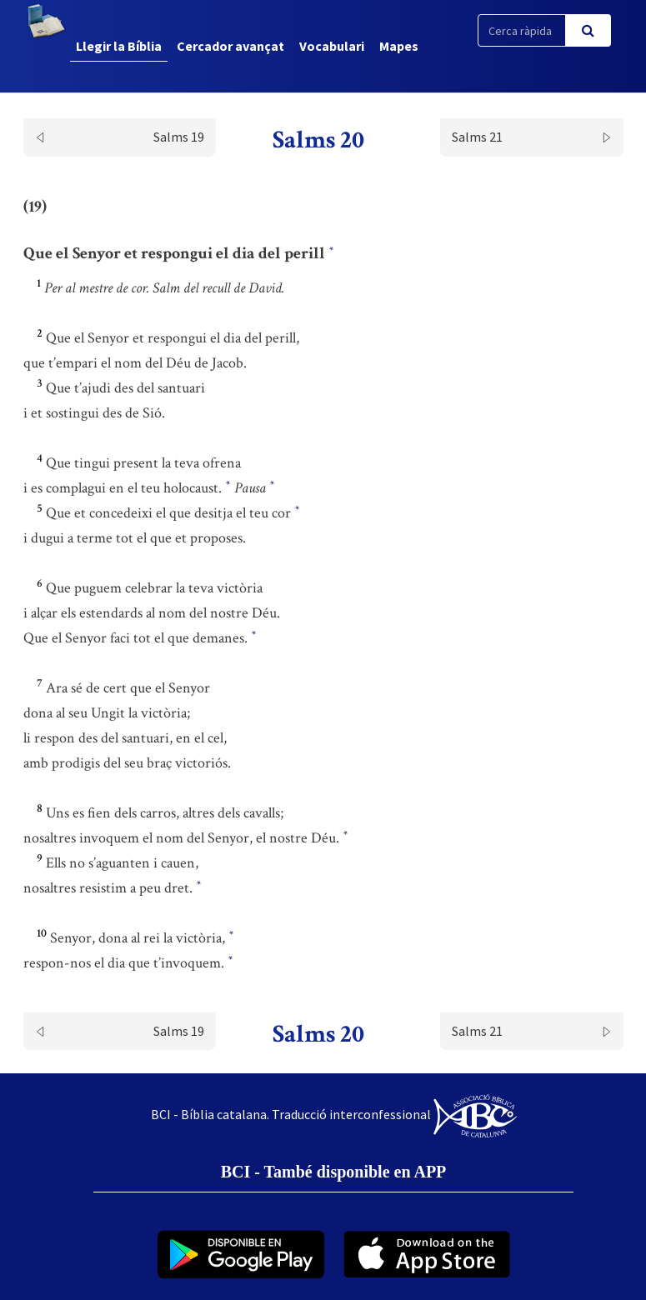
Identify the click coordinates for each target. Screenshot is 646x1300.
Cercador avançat (230, 46)
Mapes (398, 46)
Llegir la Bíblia (119, 46)
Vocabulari (331, 46)
